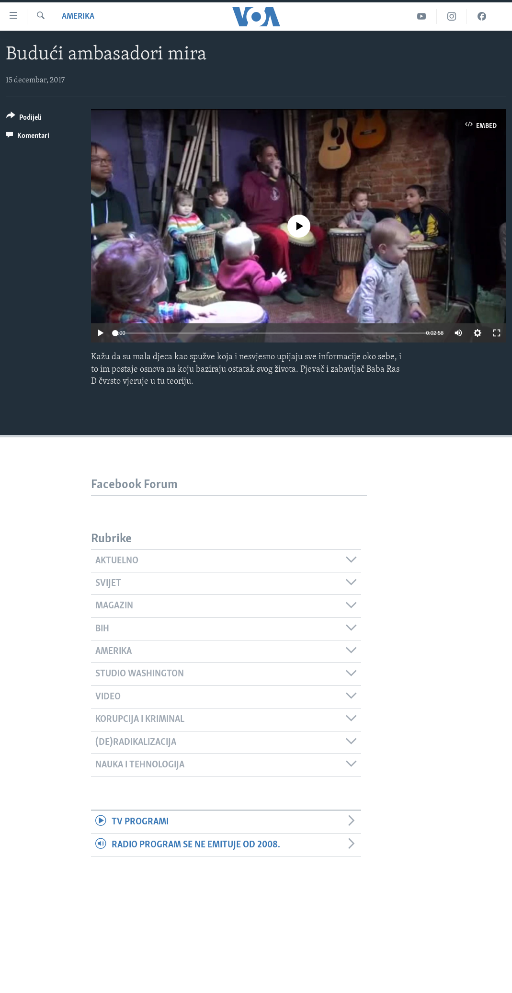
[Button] (24, 119)
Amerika (78, 16)
